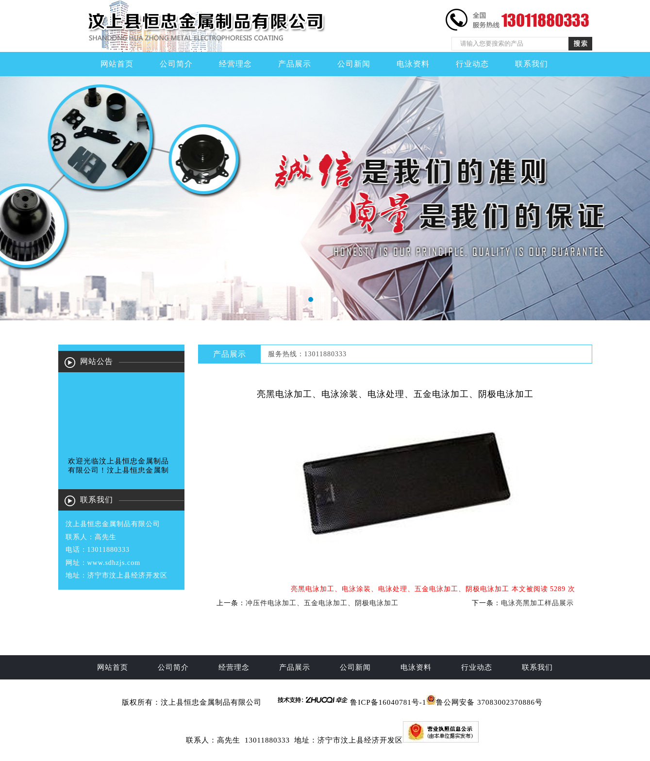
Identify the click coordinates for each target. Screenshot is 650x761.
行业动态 (472, 64)
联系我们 (531, 64)
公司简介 (176, 64)
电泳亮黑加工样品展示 (537, 603)
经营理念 (235, 64)
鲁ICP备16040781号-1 (388, 702)
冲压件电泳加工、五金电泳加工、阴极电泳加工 (322, 603)
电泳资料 (413, 64)
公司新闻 (353, 64)
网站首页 (116, 64)
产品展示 (294, 64)
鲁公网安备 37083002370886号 (489, 702)
